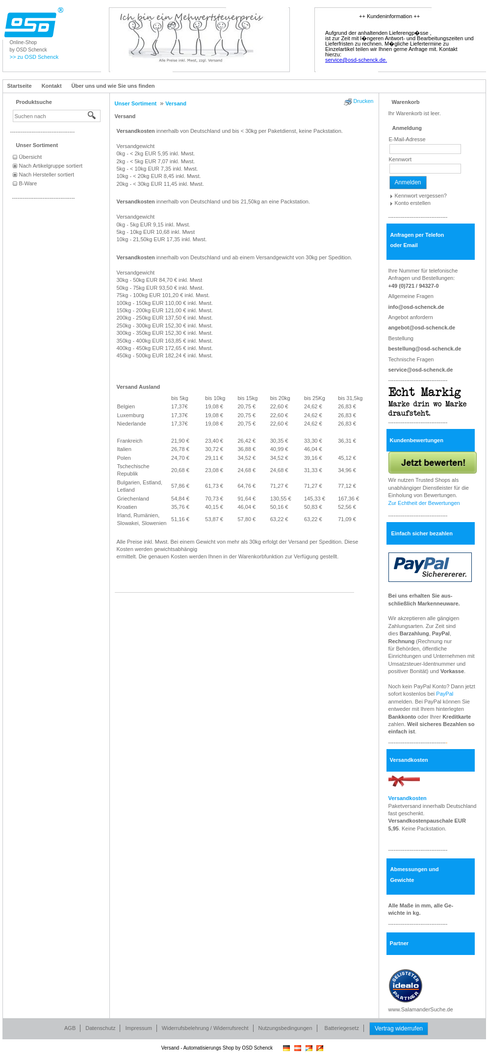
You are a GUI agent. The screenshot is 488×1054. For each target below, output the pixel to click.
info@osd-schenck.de (416, 307)
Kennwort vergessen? (421, 196)
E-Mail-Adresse (407, 139)
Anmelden (408, 182)
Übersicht (30, 157)
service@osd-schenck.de (420, 370)
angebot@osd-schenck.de (422, 327)
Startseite (19, 86)
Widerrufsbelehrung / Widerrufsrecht (205, 1028)
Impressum (138, 1028)
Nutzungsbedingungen (285, 1028)
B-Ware (28, 183)
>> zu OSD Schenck (34, 57)
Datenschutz (100, 1028)
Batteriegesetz (342, 1028)
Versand (125, 116)
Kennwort (400, 159)
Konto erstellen (413, 203)
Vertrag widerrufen (399, 1028)
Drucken (364, 101)
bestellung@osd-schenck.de (425, 348)
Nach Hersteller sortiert (46, 174)
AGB (70, 1028)
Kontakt (52, 86)
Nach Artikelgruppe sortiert (51, 166)
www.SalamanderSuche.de (420, 1009)
